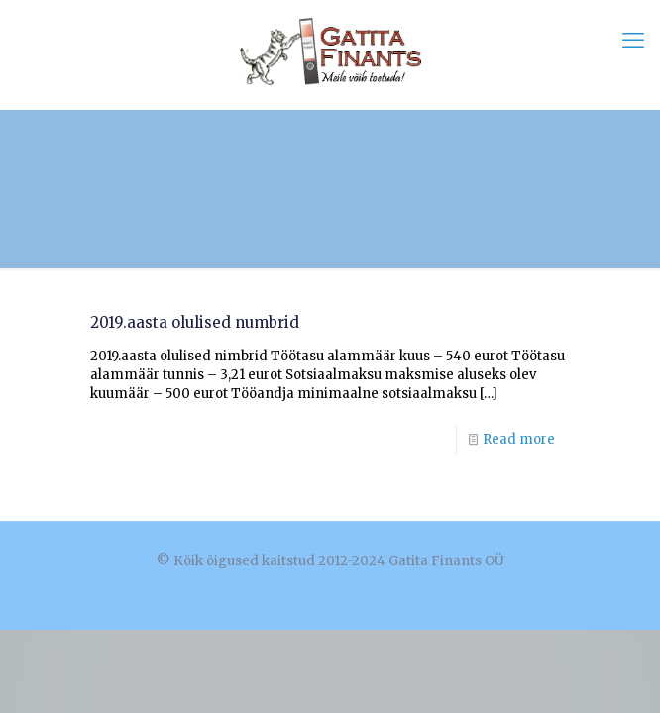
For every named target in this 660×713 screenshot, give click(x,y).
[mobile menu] (633, 39)
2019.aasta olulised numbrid (194, 322)
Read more (519, 439)
